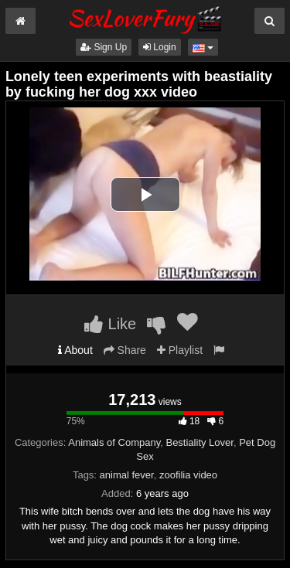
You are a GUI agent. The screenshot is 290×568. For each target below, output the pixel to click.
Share (125, 350)
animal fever (127, 475)
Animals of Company (114, 442)
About (75, 350)
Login (159, 47)
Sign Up (103, 47)
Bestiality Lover (199, 442)
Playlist (180, 350)
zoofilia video (188, 475)
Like (110, 323)
